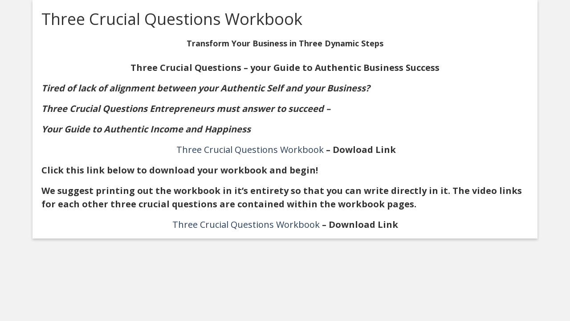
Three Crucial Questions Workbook (250, 150)
